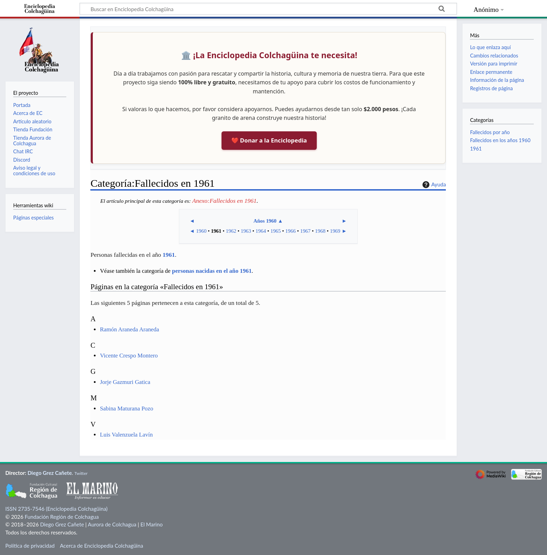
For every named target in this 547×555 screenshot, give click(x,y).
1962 (231, 231)
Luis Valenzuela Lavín (126, 434)
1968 (320, 231)
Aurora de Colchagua (112, 524)
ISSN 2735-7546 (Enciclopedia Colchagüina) (56, 509)
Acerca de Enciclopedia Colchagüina (101, 545)
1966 (290, 231)
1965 (275, 231)
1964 (261, 231)
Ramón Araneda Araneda (129, 329)
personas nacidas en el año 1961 (212, 271)
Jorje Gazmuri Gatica (125, 382)
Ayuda (433, 184)
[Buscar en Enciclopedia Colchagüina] (268, 8)
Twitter (81, 473)
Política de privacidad (29, 545)
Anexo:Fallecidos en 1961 (224, 200)
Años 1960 (264, 221)
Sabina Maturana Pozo (126, 408)
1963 (246, 231)
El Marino (151, 524)
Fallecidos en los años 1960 (500, 140)
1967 (305, 231)
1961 (216, 231)
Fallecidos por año (490, 132)
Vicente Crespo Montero (129, 355)
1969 (335, 231)
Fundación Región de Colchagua (62, 517)
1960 (201, 231)
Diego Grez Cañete (50, 473)
